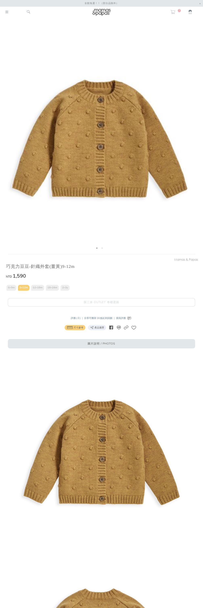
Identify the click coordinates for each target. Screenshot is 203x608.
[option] (99, 136)
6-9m (11, 287)
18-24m (52, 287)
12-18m (38, 287)
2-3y (65, 287)
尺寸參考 (75, 327)
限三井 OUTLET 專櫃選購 (101, 302)
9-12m (24, 287)
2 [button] (102, 248)
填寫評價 (124, 318)
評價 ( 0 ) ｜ (77, 318)
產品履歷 (97, 327)
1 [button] (97, 248)
